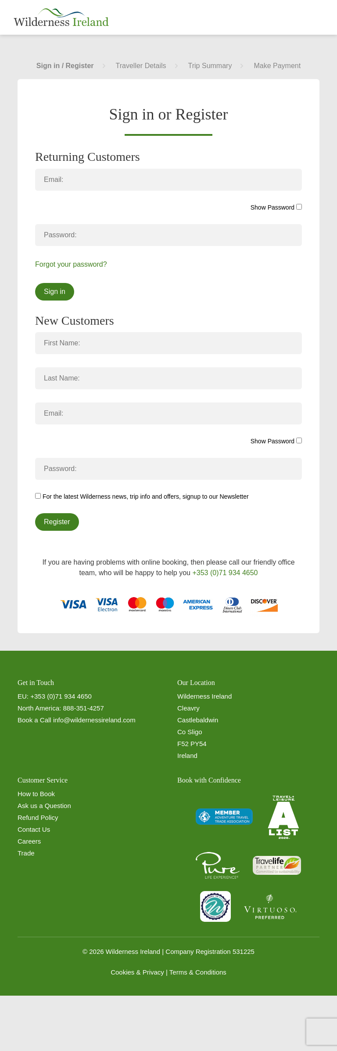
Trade (26, 853)
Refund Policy (38, 817)
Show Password (276, 207)
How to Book (36, 793)
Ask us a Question (44, 805)
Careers (29, 841)
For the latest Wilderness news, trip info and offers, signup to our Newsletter (142, 496)
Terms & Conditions (197, 972)
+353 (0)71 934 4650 (225, 572)
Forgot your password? (71, 264)
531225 (244, 951)
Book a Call (34, 720)
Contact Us (34, 829)
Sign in (54, 291)
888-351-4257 (83, 708)
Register (57, 522)
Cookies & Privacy (137, 972)
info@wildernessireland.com (94, 720)
